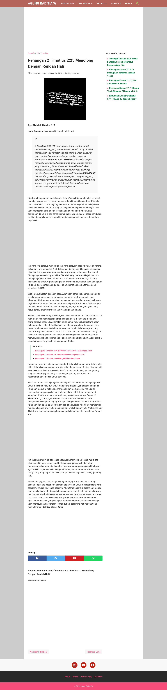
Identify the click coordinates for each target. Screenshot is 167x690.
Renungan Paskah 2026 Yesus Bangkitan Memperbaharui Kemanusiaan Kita (122, 61)
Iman (127, 3)
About (67, 677)
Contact (75, 677)
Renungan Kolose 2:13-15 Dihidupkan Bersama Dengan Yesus (121, 72)
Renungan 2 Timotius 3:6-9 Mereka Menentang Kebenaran (59, 355)
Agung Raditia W (42, 3)
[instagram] (74, 665)
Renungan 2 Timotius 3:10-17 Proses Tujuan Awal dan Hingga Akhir (63, 351)
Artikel (101, 3)
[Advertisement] (83, 29)
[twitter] (56, 558)
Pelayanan (84, 3)
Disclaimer (98, 677)
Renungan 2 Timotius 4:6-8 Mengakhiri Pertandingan (57, 358)
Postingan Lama (93, 652)
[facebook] (37, 558)
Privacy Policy (86, 677)
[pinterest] (74, 558)
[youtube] (83, 665)
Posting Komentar (72, 73)
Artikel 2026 (67, 3)
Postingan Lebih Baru (38, 652)
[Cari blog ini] (137, 3)
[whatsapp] (93, 558)
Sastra (115, 3)
